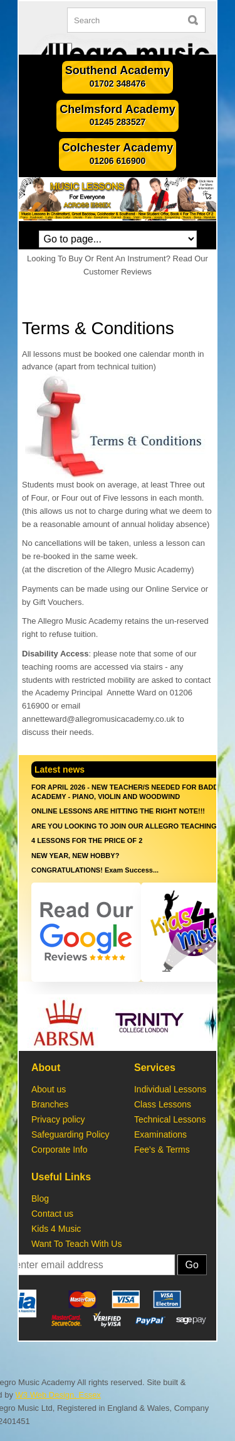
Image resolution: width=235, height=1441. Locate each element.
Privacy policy (58, 1119)
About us (48, 1089)
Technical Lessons (170, 1119)
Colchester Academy (117, 154)
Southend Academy (117, 77)
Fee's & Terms (162, 1150)
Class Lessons (162, 1104)
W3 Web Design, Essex (58, 1395)
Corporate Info (60, 1150)
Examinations (160, 1134)
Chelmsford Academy (117, 116)
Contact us (52, 1214)
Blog (40, 1199)
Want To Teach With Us (76, 1244)
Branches (49, 1104)
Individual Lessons (170, 1089)
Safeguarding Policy (72, 1134)
